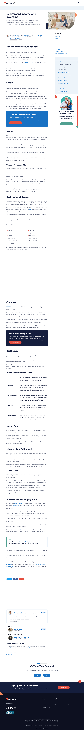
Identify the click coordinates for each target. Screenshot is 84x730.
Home (7, 7)
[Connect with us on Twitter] (11, 708)
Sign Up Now (64, 687)
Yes (37, 675)
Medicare (60, 3)
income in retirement (18, 503)
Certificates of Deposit (59, 42)
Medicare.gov (46, 726)
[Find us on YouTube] (15, 708)
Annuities (54, 3)
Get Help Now (15, 342)
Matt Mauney (26, 35)
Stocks (56, 38)
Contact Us (67, 704)
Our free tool (9, 564)
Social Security (16, 505)
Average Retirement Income (64, 72)
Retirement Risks (61, 86)
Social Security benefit (16, 529)
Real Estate (57, 47)
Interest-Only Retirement (60, 51)
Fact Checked (13, 40)
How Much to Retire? (62, 77)
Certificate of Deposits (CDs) (65, 64)
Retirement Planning (13, 7)
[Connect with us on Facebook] (7, 708)
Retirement (47, 3)
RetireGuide (9, 3)
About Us (65, 3)
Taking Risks (57, 36)
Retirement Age (62, 67)
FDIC (30, 209)
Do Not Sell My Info (10, 704)
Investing (60, 61)
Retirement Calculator (63, 83)
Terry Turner (16, 35)
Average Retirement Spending (64, 75)
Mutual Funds (57, 49)
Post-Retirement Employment (61, 53)
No (46, 675)
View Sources (10, 654)
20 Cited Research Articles (15, 38)
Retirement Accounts (62, 80)
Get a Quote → (15, 123)
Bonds (56, 40)
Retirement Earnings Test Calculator (28, 542)
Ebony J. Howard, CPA (40, 35)
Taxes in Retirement (62, 91)
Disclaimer (56, 704)
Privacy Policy (56, 701)
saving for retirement (29, 62)
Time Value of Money (63, 69)
